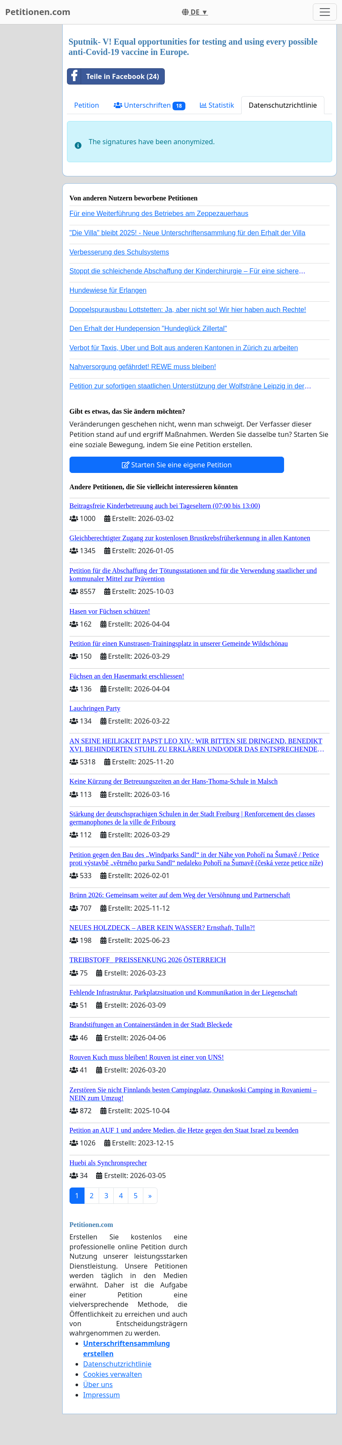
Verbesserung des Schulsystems (119, 252)
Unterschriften (149, 105)
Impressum (101, 1395)
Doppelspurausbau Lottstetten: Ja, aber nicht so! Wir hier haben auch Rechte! (188, 309)
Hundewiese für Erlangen (108, 290)
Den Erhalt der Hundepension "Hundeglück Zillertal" (148, 328)
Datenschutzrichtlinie (282, 105)
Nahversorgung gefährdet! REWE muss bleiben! (143, 366)
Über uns (98, 1384)
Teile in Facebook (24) (113, 76)
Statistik (217, 105)
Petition (86, 105)
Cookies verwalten (112, 1374)
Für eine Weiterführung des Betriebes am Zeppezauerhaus (159, 213)
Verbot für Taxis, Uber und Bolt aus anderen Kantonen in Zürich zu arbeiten (184, 347)
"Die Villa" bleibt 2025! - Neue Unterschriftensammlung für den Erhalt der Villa (188, 232)
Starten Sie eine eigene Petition (177, 465)
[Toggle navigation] (325, 12)
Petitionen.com (37, 12)
